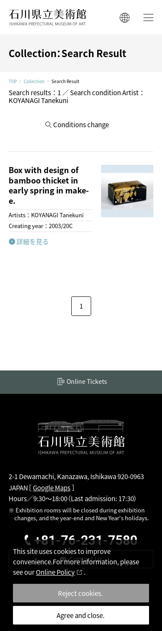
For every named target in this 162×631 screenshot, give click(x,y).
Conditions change (81, 124)
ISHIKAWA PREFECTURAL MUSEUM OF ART (47, 17)
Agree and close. (81, 615)
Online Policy (55, 571)
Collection (34, 81)
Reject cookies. (80, 593)
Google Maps (51, 487)
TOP (13, 81)
